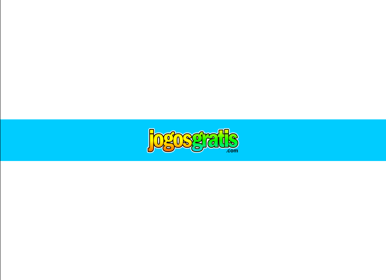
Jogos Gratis (193, 140)
